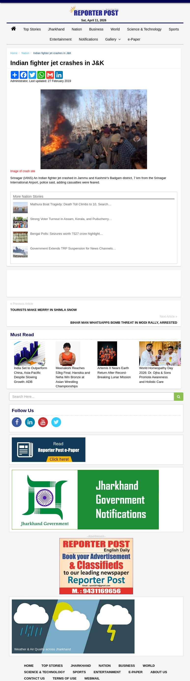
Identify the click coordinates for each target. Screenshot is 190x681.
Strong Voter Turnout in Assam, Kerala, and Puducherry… (71, 219)
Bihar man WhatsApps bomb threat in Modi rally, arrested (123, 322)
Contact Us (34, 678)
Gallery (113, 39)
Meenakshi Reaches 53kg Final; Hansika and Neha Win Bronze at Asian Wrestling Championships (73, 377)
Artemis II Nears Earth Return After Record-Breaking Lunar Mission (114, 372)
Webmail (92, 678)
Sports (174, 29)
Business (96, 29)
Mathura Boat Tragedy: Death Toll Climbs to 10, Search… (70, 204)
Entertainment (61, 39)
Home (13, 53)
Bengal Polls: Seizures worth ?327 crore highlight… (66, 234)
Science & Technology (144, 29)
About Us (158, 672)
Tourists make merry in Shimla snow (43, 310)
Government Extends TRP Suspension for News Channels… (73, 248)
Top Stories (32, 29)
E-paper (136, 672)
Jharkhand (56, 29)
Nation (77, 29)
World (115, 29)
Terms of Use (65, 678)
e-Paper (134, 39)
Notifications (88, 39)
